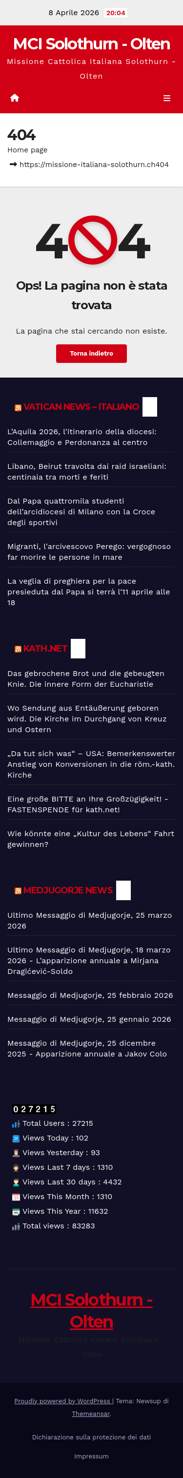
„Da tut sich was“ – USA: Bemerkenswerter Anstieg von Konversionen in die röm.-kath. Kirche (91, 764)
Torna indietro (91, 353)
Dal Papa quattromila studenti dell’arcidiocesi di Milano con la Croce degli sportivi (81, 511)
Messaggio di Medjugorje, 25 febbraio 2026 (90, 995)
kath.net (45, 648)
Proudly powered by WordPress (63, 1401)
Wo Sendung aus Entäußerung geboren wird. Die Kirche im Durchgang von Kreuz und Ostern (87, 718)
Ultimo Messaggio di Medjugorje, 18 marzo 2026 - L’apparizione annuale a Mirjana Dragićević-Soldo (89, 960)
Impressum (91, 1456)
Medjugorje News (68, 890)
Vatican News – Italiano (81, 406)
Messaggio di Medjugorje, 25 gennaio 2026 (89, 1019)
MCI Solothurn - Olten (91, 43)
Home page (27, 150)
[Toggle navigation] (167, 98)
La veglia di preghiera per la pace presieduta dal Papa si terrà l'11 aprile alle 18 (88, 591)
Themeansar (90, 1413)
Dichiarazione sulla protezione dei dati (91, 1437)
